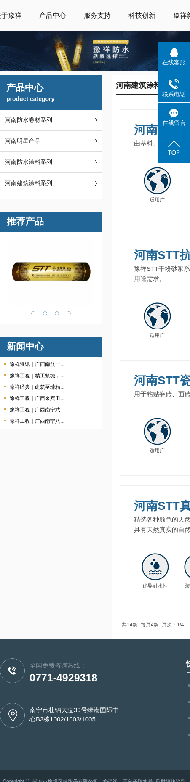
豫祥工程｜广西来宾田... (37, 398)
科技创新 (141, 15)
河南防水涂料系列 (28, 162)
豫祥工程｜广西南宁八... (37, 421)
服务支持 (97, 15)
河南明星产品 (22, 141)
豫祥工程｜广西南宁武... (37, 410)
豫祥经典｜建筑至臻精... (37, 387)
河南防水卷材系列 (28, 120)
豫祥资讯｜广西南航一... (37, 364)
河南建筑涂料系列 (28, 183)
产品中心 (52, 15)
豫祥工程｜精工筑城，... (37, 376)
